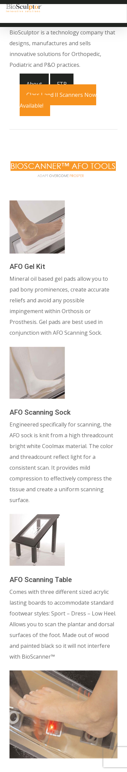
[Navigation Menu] (117, 8)
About (34, 84)
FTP (62, 84)
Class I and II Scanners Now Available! (58, 100)
